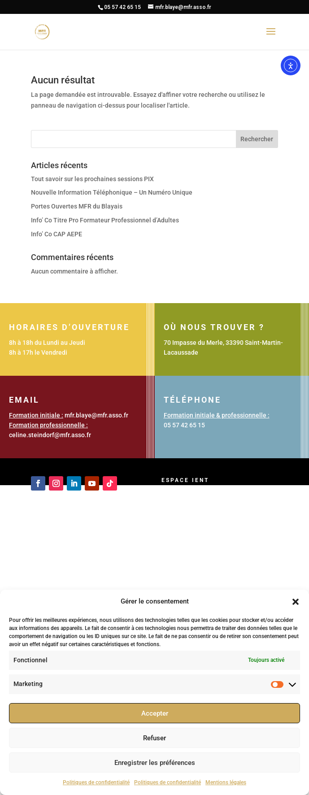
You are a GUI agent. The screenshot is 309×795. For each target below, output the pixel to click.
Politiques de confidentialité (96, 782)
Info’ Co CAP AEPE (56, 234)
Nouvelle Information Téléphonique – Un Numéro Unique (111, 192)
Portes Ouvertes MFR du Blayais (76, 206)
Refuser (154, 738)
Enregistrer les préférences (154, 763)
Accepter (154, 713)
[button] (295, 601)
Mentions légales (225, 782)
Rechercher (256, 139)
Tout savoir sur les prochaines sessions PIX (92, 178)
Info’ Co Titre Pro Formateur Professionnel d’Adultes (105, 220)
